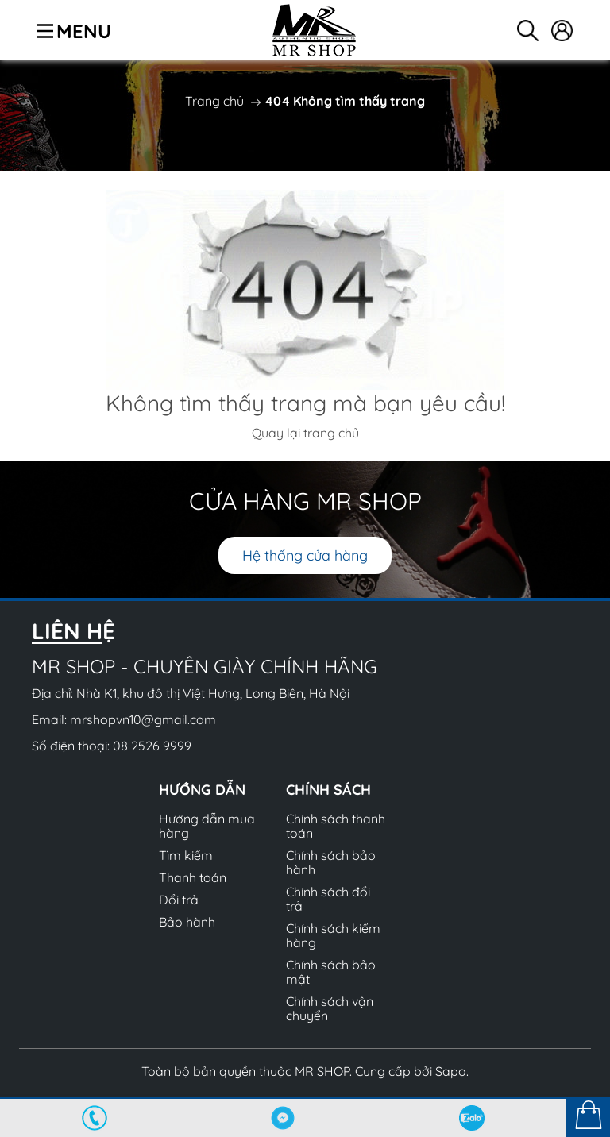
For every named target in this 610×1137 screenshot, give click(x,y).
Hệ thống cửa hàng (305, 555)
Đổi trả (179, 900)
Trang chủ (214, 101)
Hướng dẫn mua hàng (207, 826)
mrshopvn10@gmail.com (143, 719)
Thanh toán (192, 877)
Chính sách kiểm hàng (333, 935)
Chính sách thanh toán (335, 826)
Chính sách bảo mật (331, 972)
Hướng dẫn (202, 789)
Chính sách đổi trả (328, 899)
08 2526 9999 (152, 746)
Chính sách (328, 789)
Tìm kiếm (186, 855)
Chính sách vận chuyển (329, 1008)
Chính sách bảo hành (331, 862)
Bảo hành (187, 922)
